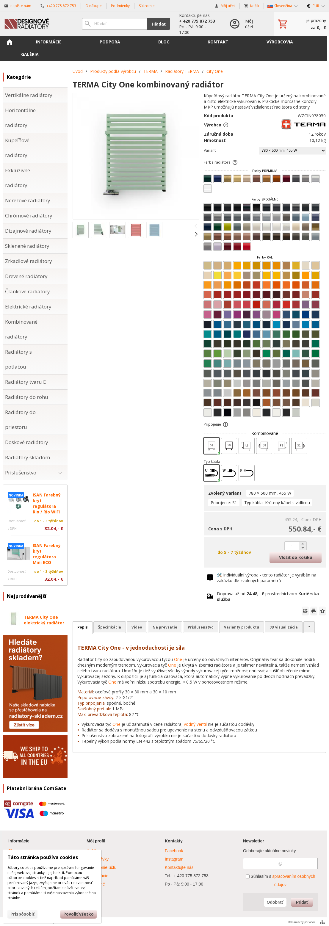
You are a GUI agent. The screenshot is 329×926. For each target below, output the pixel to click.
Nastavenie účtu (101, 867)
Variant (210, 150)
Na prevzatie (165, 627)
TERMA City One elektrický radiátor (44, 620)
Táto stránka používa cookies (42, 857)
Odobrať (275, 902)
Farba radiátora (221, 162)
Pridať (302, 902)
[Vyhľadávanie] (115, 24)
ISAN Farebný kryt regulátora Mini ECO (47, 554)
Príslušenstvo (201, 627)
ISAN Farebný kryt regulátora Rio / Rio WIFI (47, 503)
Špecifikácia (109, 627)
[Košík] (301, 24)
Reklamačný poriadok (301, 922)
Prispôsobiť (22, 914)
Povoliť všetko (78, 914)
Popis (82, 627)
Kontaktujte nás (179, 867)
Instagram (174, 859)
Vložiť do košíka (295, 557)
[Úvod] (36, 24)
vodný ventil (195, 724)
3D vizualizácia (284, 627)
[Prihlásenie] (245, 24)
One (178, 659)
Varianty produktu (241, 627)
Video (136, 627)
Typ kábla (212, 461)
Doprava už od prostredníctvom (268, 596)
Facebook (174, 850)
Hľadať (159, 24)
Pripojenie (216, 424)
